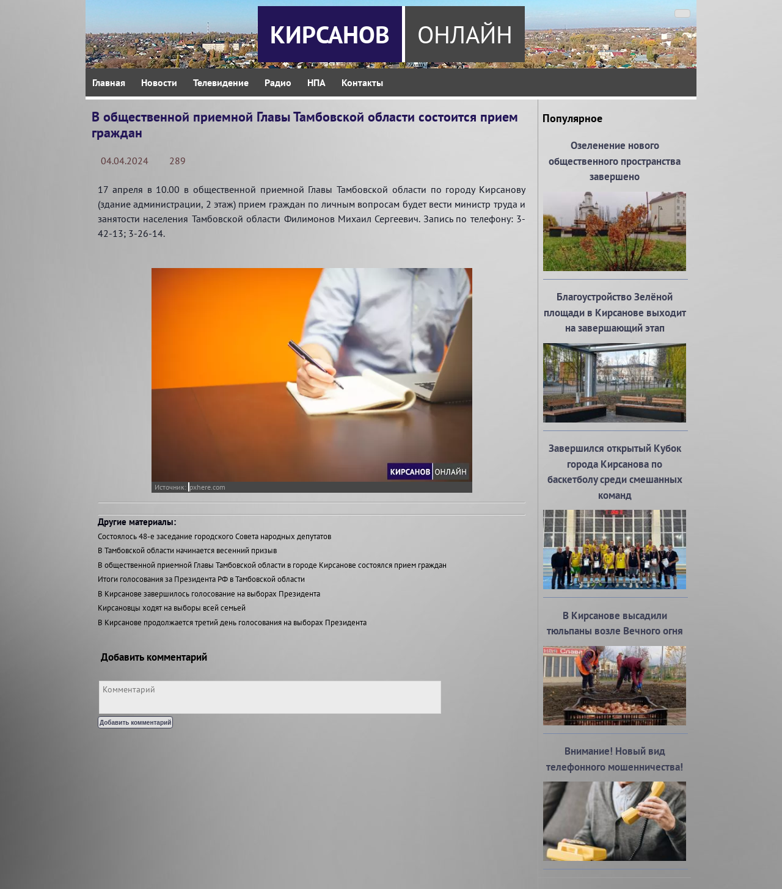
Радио (278, 82)
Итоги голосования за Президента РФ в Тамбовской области (201, 579)
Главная (108, 82)
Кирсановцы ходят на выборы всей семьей (172, 608)
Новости (159, 82)
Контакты (362, 82)
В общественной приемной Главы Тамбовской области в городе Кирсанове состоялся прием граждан (272, 565)
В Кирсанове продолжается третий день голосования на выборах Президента (232, 622)
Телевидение (221, 82)
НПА (316, 82)
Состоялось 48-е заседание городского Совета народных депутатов (214, 536)
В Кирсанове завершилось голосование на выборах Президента (209, 594)
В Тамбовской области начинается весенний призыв (187, 550)
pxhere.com (207, 487)
